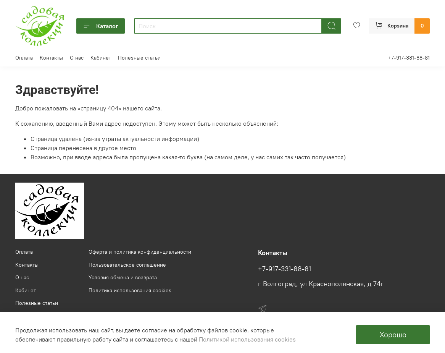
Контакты (51, 57)
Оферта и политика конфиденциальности (140, 251)
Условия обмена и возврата (123, 277)
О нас (77, 57)
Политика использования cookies (130, 290)
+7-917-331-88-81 (409, 57)
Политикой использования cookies (247, 339)
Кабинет (100, 57)
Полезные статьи (139, 57)
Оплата (24, 57)
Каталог (100, 26)
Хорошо (392, 334)
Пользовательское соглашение (127, 264)
